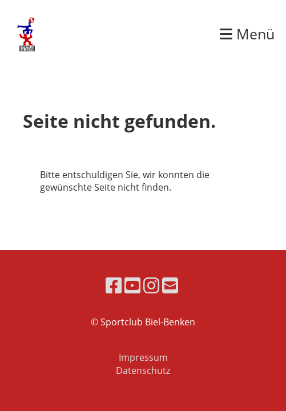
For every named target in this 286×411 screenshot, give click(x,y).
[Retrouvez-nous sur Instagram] (151, 285)
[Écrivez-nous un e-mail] (170, 285)
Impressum (143, 357)
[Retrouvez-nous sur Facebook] (114, 285)
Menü (247, 33)
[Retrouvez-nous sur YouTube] (132, 285)
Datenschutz (143, 370)
